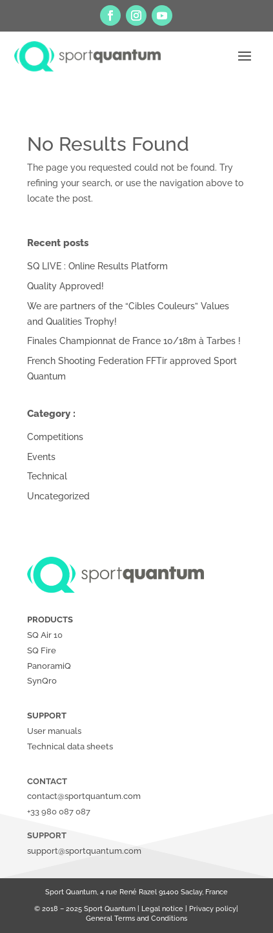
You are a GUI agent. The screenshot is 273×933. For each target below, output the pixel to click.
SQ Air (39, 635)
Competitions (55, 437)
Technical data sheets (70, 746)
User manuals (54, 731)
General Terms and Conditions (136, 918)
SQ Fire (41, 650)
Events (41, 457)
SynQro (42, 681)
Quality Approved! (65, 286)
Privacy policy (212, 909)
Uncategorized (58, 496)
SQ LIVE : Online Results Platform (97, 266)
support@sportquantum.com (84, 851)
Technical (47, 476)
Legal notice (162, 909)
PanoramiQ (49, 666)
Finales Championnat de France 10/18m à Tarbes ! (134, 341)
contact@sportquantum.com (84, 796)
